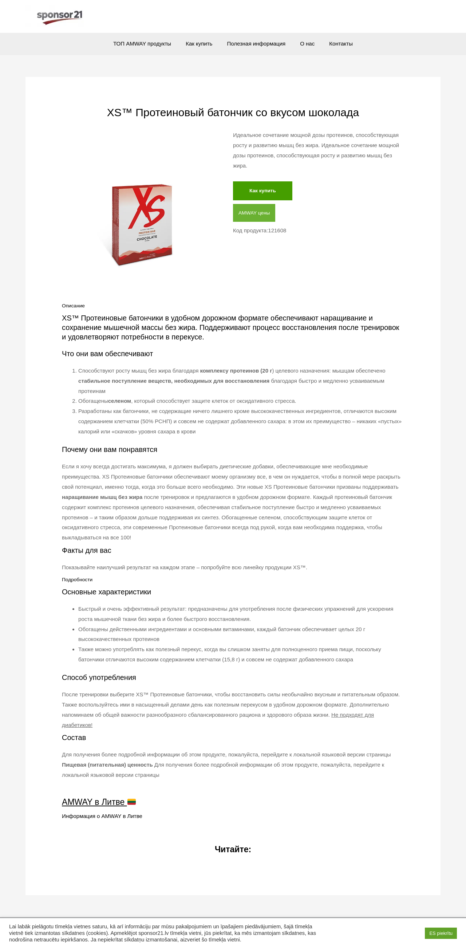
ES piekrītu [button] (441, 933)
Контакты (333, 43)
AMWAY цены (255, 214)
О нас (303, 43)
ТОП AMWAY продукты (149, 43)
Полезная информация (256, 43)
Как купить (202, 43)
